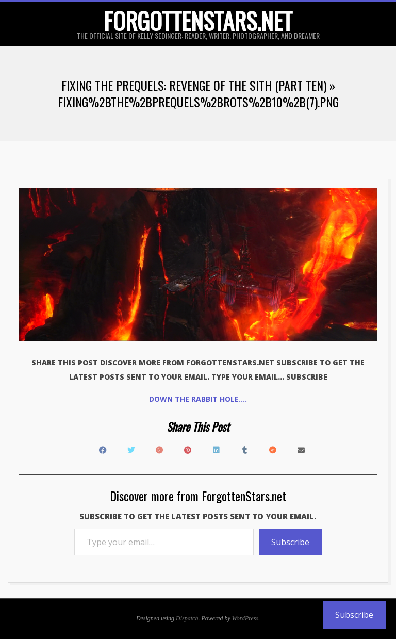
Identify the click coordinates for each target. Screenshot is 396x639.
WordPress (245, 618)
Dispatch (187, 618)
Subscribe (290, 542)
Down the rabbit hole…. (198, 399)
